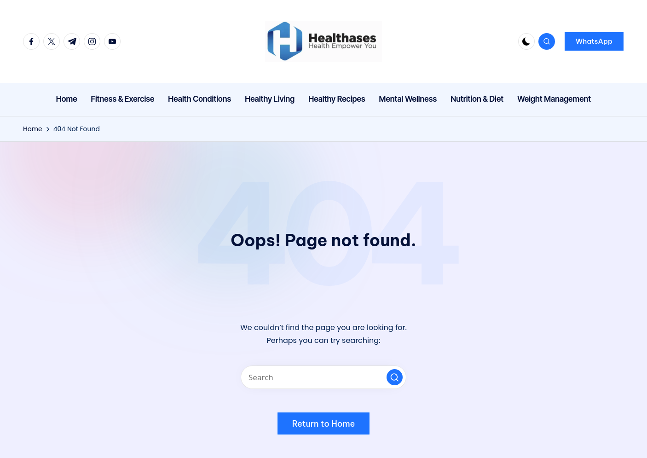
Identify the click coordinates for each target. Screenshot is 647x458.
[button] (594, 41)
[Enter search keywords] (323, 377)
